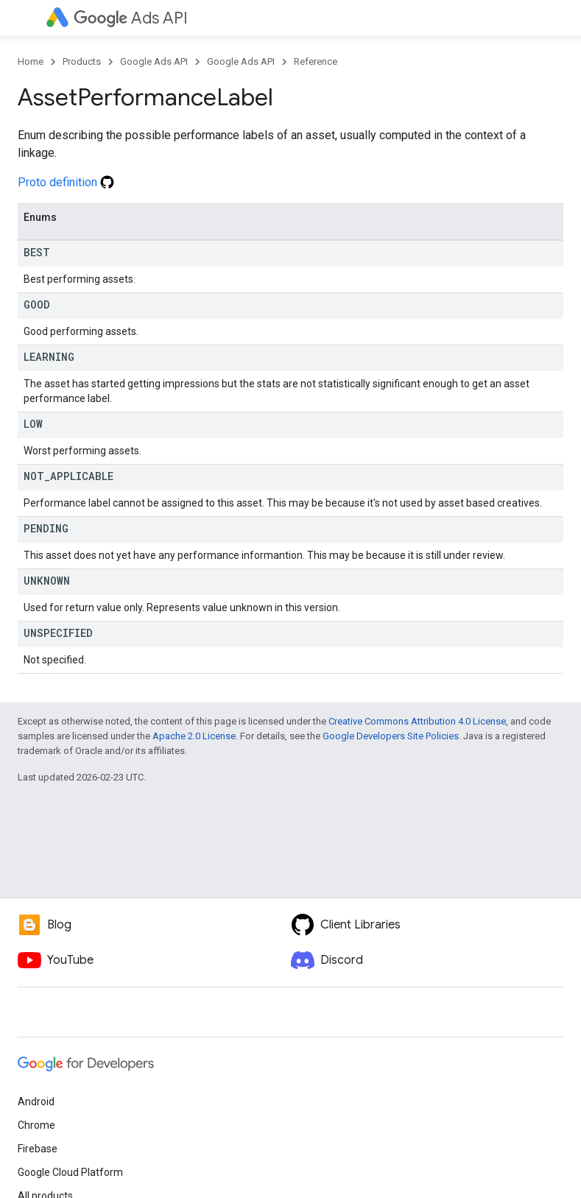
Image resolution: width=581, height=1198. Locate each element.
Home (30, 61)
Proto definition (66, 182)
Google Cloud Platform (70, 1172)
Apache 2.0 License (194, 735)
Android (36, 1101)
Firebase (37, 1149)
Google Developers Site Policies (391, 735)
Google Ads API (154, 61)
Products (82, 61)
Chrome (36, 1125)
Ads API (131, 18)
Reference (315, 61)
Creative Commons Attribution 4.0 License (417, 721)
